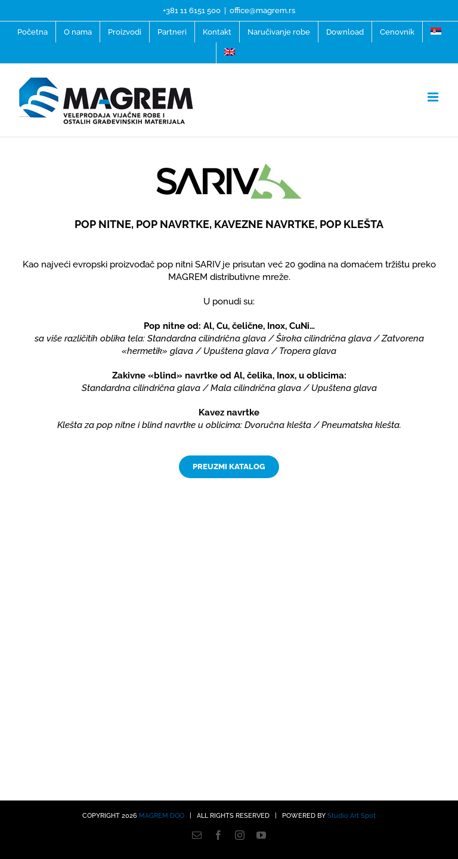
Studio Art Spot (351, 816)
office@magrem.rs (262, 10)
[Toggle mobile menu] (434, 97)
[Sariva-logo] (229, 165)
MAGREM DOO (161, 816)
